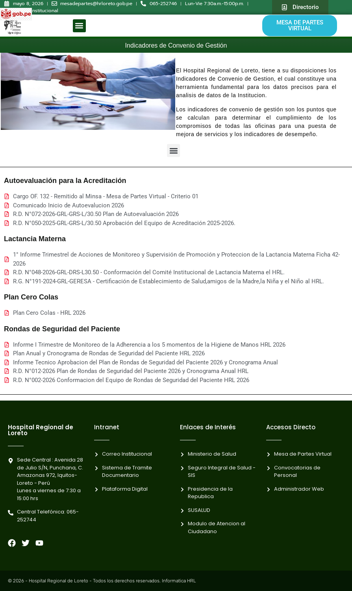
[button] (79, 25)
